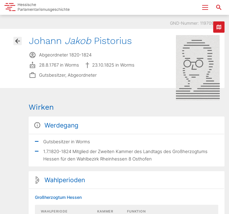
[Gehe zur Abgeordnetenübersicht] (17, 41)
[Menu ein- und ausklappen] (205, 7)
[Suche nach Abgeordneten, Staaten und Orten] (219, 7)
